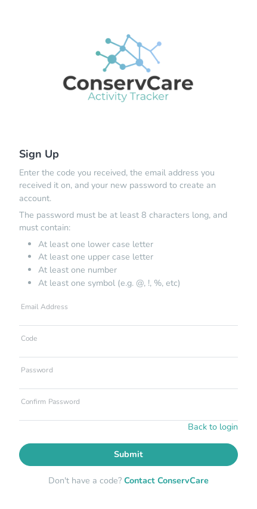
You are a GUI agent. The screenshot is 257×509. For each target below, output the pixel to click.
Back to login (213, 427)
